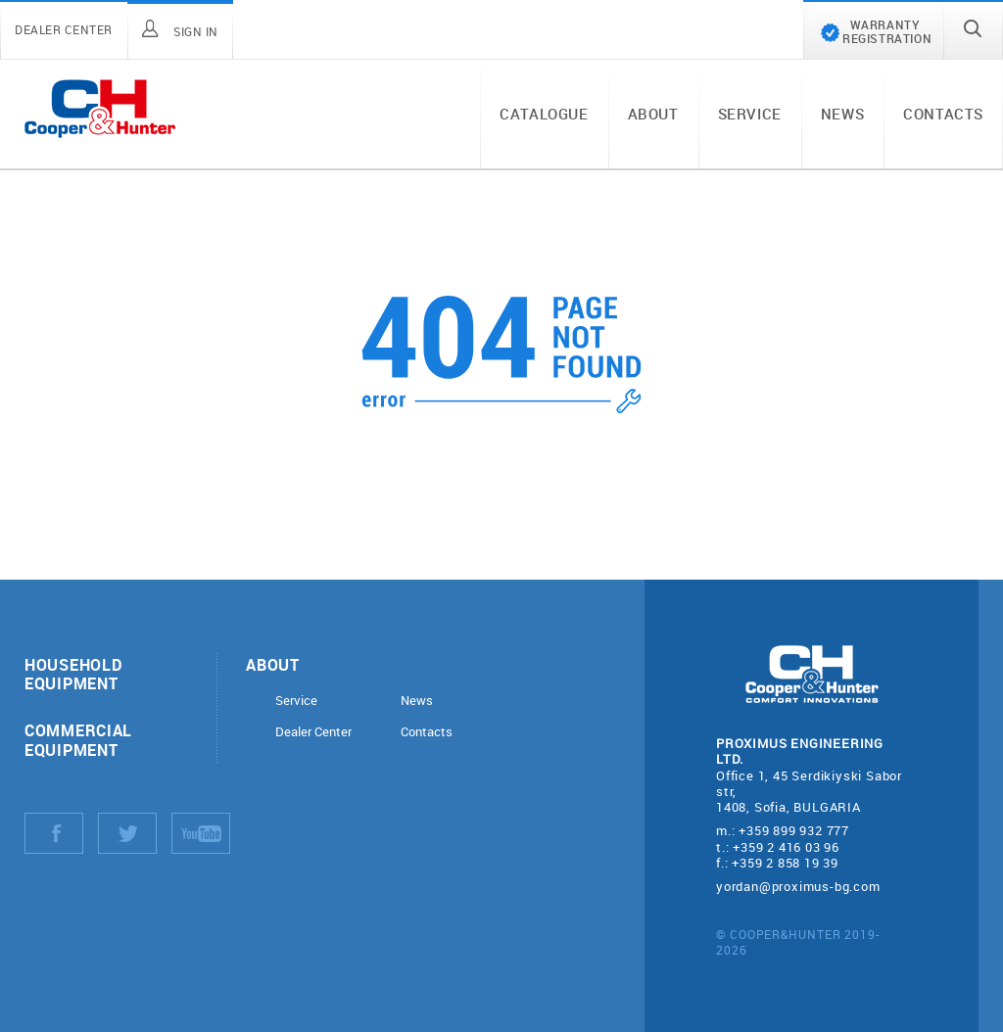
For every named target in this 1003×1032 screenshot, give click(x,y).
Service (750, 113)
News (842, 113)
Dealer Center (313, 732)
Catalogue (544, 113)
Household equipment (72, 673)
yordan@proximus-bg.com (798, 886)
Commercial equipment (78, 739)
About (653, 113)
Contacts (943, 113)
